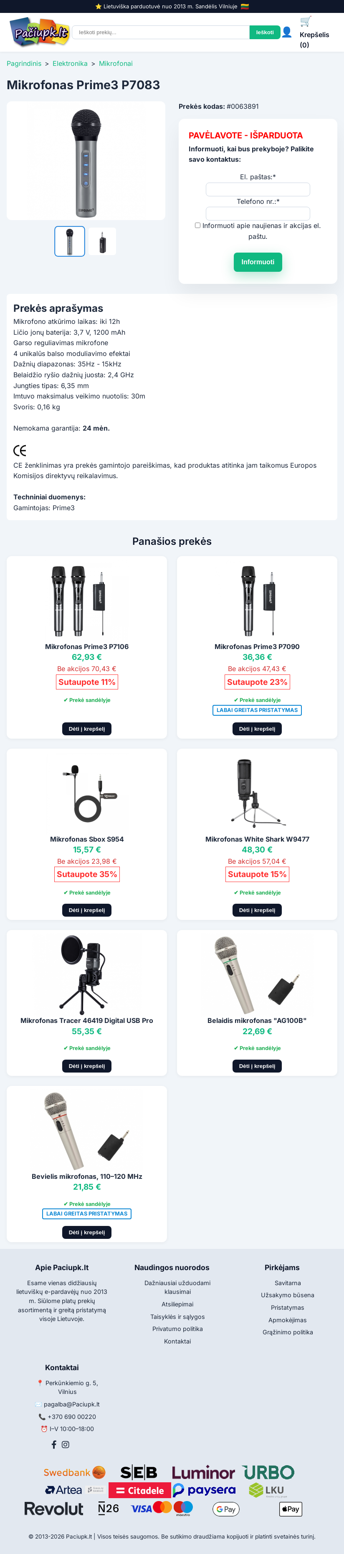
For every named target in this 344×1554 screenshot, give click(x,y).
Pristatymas (287, 1307)
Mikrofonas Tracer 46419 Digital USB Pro (86, 1020)
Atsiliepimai (177, 1304)
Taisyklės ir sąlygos (177, 1316)
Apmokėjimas (287, 1319)
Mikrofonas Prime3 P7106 (87, 646)
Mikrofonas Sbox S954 (87, 839)
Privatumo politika (177, 1328)
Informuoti (257, 262)
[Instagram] (65, 1445)
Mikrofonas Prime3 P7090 (257, 646)
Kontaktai (177, 1341)
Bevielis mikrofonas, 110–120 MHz (87, 1176)
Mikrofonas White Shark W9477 (257, 839)
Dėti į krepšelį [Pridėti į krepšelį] (87, 729)
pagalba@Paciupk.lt (72, 1404)
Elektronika (70, 63)
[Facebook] (54, 1445)
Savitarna (288, 1282)
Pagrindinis (24, 63)
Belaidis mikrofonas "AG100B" (257, 1020)
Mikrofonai (116, 63)
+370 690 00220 (72, 1416)
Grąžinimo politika (288, 1332)
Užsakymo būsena (287, 1294)
